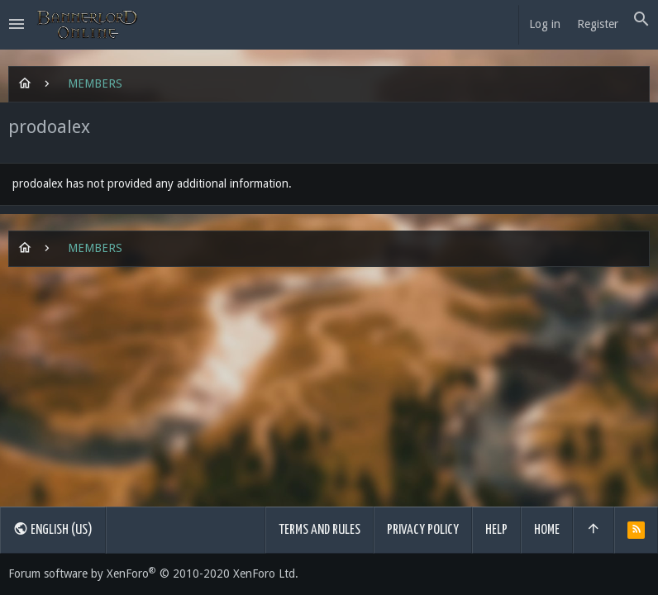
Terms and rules (319, 530)
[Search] (641, 20)
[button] (16, 25)
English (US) (53, 529)
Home (547, 530)
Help (496, 530)
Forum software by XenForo (153, 573)
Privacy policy (423, 530)
